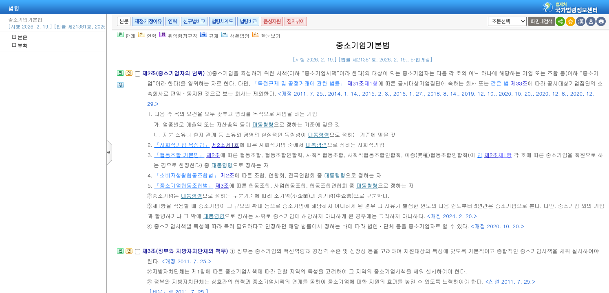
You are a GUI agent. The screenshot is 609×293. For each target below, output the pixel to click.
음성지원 (271, 21)
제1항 (371, 83)
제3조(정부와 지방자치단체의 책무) (185, 251)
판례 (126, 35)
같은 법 (500, 83)
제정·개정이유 (148, 21)
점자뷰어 (295, 21)
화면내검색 (541, 21)
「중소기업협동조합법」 (183, 185)
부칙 (19, 45)
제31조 (355, 83)
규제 (209, 35)
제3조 (222, 185)
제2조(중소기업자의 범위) (174, 73)
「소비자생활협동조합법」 (186, 175)
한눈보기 (266, 35)
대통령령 (263, 124)
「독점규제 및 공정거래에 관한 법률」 (299, 83)
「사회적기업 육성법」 (182, 145)
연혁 (172, 21)
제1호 (232, 145)
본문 (19, 37)
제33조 (518, 83)
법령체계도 (222, 21)
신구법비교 (194, 21)
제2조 (218, 145)
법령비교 (248, 21)
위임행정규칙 (178, 35)
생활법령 (235, 35)
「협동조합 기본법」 (179, 155)
